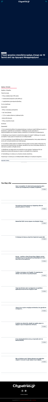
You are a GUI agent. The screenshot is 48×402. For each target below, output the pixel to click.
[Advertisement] (24, 171)
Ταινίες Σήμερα (24, 394)
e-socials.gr (33, 400)
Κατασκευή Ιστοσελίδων (25, 400)
